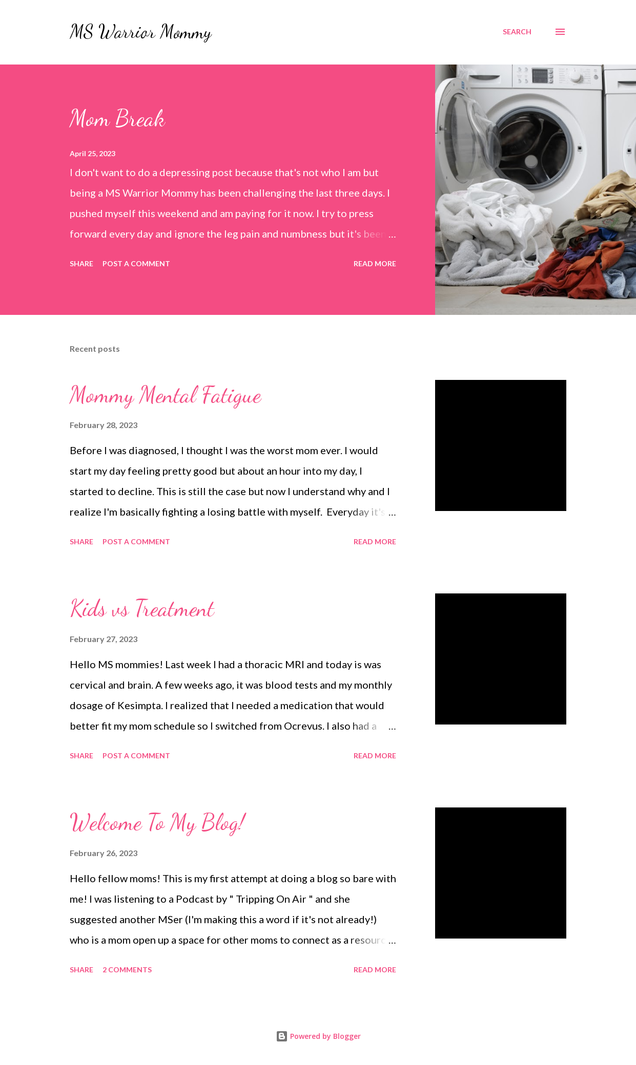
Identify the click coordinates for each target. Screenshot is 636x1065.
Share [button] (81, 263)
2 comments (127, 969)
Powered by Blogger (318, 1036)
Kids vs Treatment (142, 608)
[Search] (517, 32)
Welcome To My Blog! (157, 822)
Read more (375, 263)
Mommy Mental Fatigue (165, 394)
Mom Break (117, 118)
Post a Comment (136, 263)
